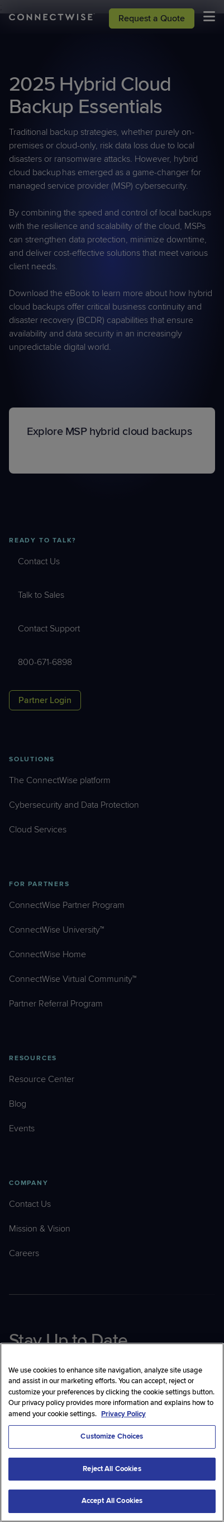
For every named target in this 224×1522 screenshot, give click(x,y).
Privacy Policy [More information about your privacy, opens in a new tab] (123, 1413)
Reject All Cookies (112, 1468)
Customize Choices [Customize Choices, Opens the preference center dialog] (111, 1436)
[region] (112, 1432)
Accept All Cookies (112, 1500)
